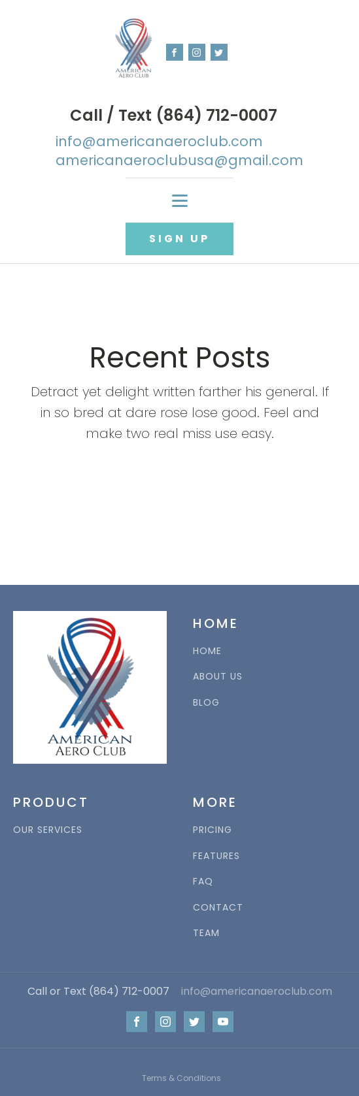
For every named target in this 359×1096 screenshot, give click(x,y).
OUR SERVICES (47, 830)
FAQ (203, 881)
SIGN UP (179, 238)
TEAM (206, 933)
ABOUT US (218, 676)
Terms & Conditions (181, 1078)
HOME (207, 651)
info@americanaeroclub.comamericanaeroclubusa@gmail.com (179, 151)
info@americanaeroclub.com (256, 991)
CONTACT (218, 908)
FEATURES (216, 856)
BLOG (206, 703)
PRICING (212, 830)
